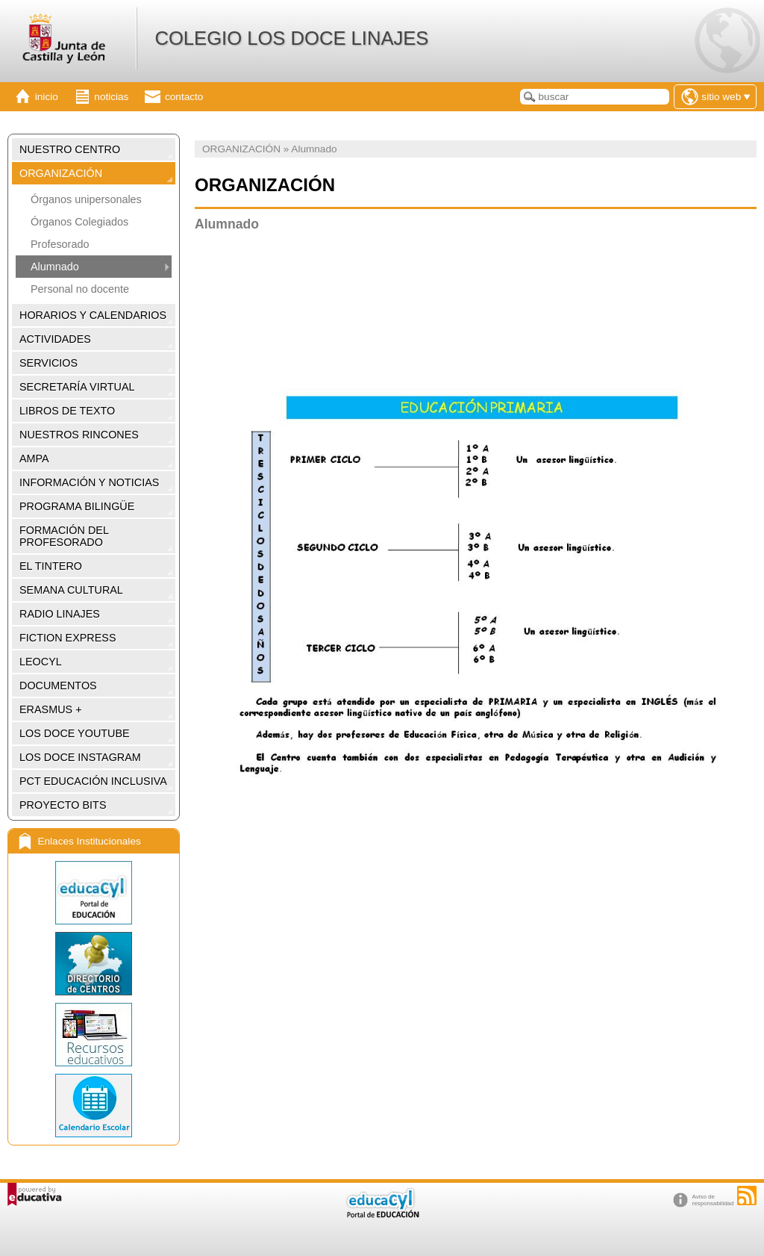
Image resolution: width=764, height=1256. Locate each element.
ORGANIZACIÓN (60, 173)
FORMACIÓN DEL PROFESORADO (64, 536)
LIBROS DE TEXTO (67, 411)
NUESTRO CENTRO (69, 149)
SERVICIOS (48, 363)
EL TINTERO (50, 566)
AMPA (34, 458)
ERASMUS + (50, 709)
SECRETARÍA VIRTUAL (77, 387)
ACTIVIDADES (55, 339)
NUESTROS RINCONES (79, 435)
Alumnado (55, 267)
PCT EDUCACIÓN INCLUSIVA (93, 781)
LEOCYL (40, 662)
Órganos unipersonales (86, 199)
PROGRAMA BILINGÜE (76, 506)
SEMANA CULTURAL (71, 590)
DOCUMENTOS (58, 685)
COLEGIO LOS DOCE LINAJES (291, 38)
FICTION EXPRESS (67, 638)
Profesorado (60, 244)
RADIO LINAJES (59, 614)
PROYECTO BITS (62, 805)
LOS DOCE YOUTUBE (74, 733)
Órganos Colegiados (79, 222)
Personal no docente (80, 289)
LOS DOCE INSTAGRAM (80, 757)
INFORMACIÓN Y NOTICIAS (89, 482)
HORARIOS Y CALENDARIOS (92, 315)
